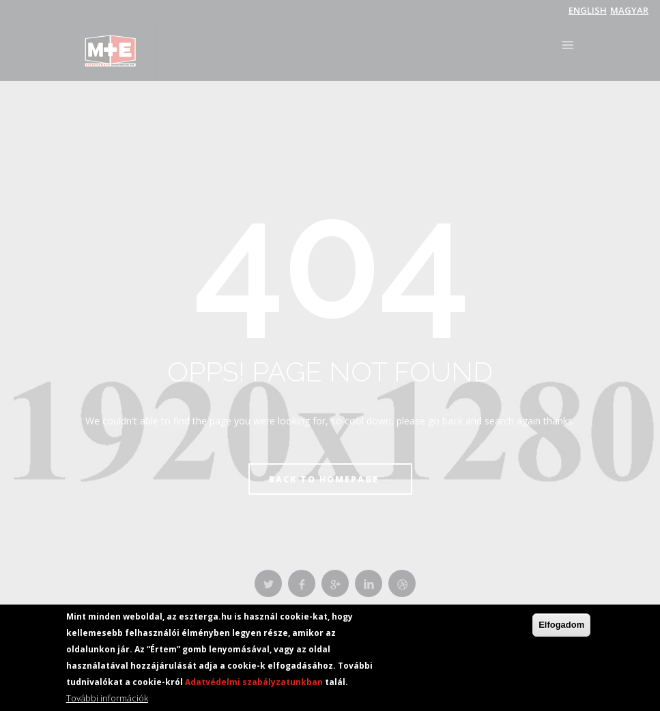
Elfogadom (561, 626)
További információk (107, 699)
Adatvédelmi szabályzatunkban (254, 683)
